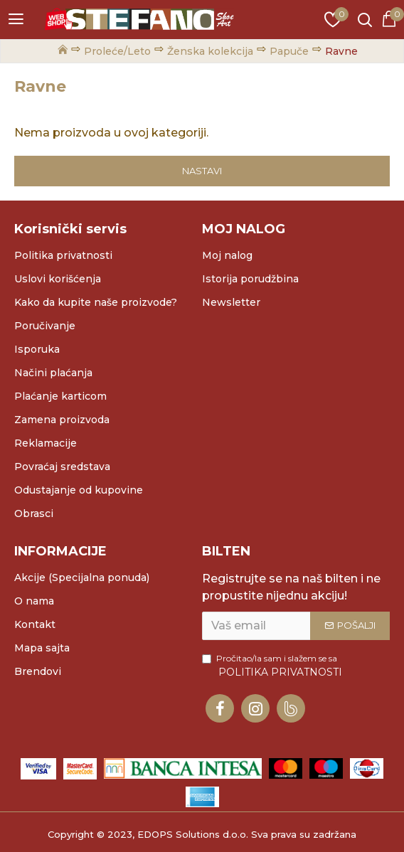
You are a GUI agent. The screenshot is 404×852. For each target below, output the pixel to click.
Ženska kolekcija (210, 51)
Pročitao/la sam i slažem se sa (273, 666)
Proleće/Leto (117, 51)
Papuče (289, 51)
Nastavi (202, 170)
